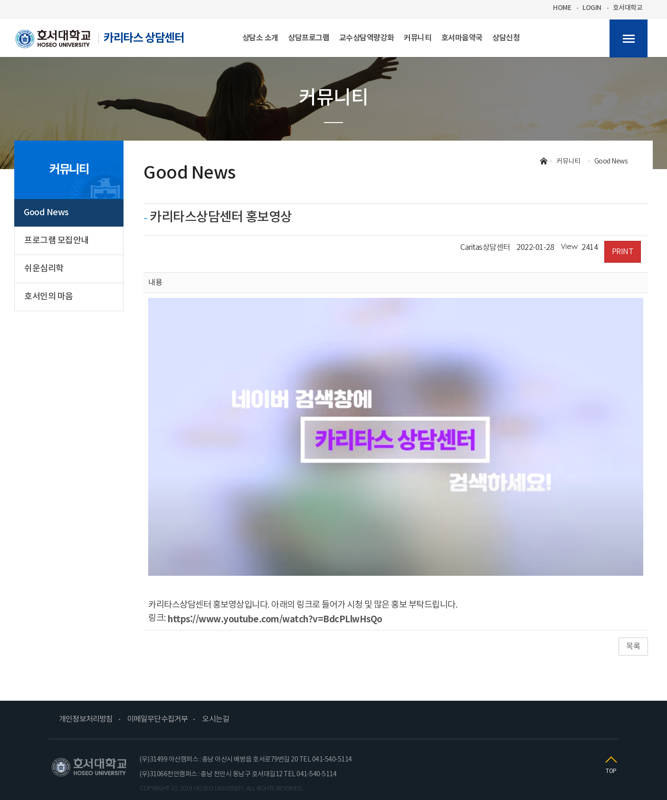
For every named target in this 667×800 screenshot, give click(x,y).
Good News (46, 213)
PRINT (623, 252)
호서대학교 (628, 8)
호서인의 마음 (48, 297)
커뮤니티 (68, 169)
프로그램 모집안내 (56, 241)
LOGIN (591, 8)
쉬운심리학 (44, 269)
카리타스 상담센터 (99, 42)
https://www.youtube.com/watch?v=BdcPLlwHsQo (275, 618)
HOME (562, 8)
